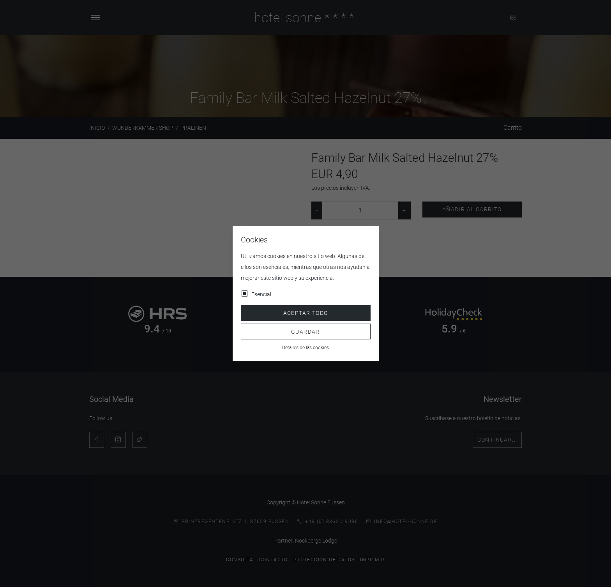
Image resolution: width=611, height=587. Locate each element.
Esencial (261, 294)
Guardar (305, 331)
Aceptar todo (305, 313)
